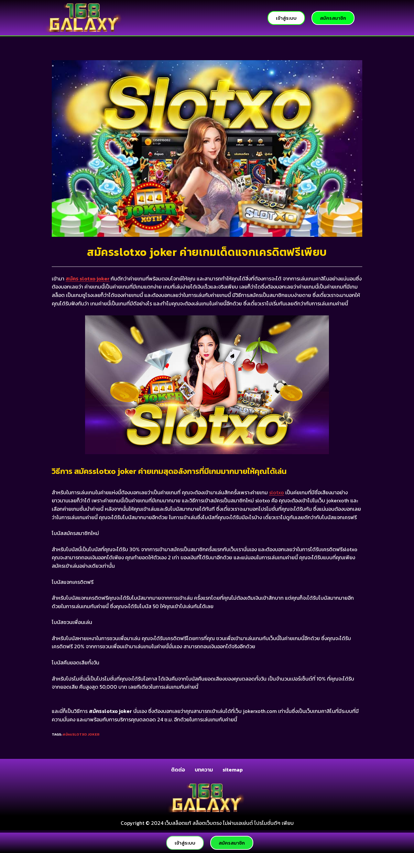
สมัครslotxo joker (81, 734)
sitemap (233, 769)
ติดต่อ (178, 769)
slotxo (276, 492)
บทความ (204, 769)
